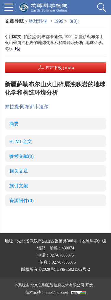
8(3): (75, 21)
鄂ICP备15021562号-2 (70, 269)
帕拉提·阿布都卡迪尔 (27, 106)
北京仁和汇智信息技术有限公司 (57, 285)
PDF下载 (60, 68)
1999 (58, 21)
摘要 (14, 123)
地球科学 (38, 21)
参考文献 (21, 156)
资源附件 (21, 200)
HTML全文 (20, 141)
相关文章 (18, 170)
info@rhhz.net (57, 292)
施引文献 (18, 185)
